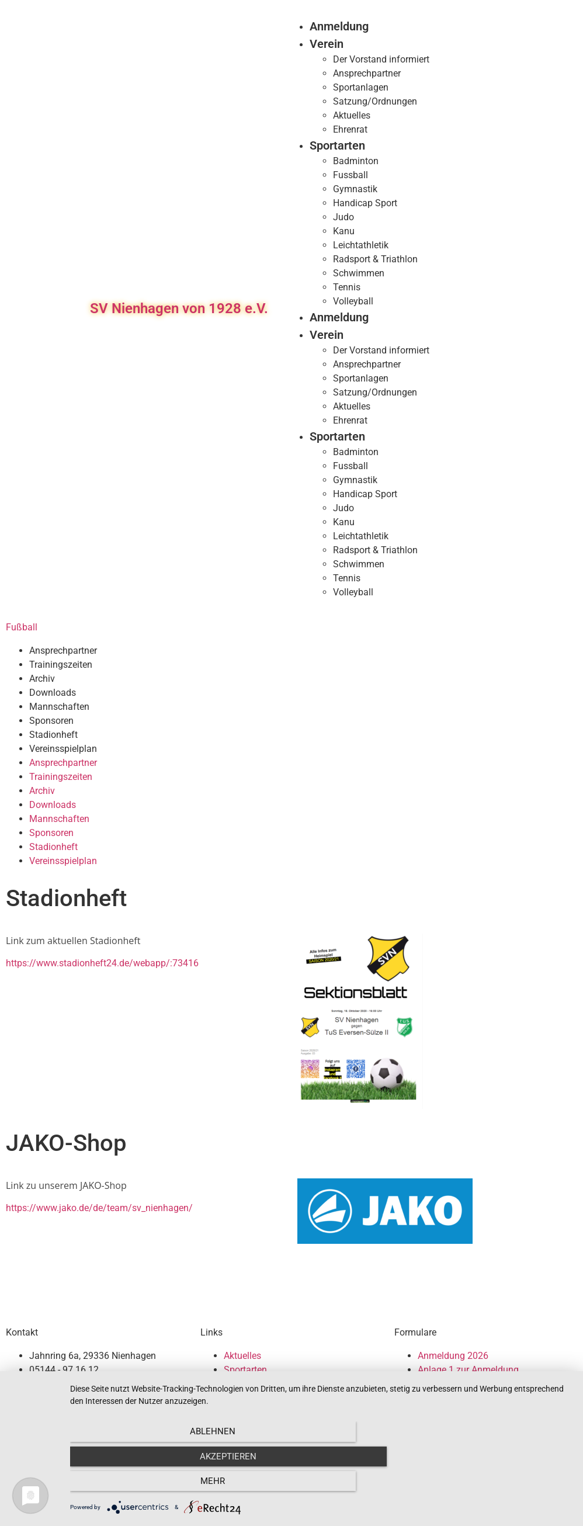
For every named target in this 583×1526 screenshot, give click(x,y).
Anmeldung (339, 26)
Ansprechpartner (367, 73)
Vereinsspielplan (63, 748)
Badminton (356, 161)
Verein (326, 44)
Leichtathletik (360, 245)
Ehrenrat (350, 129)
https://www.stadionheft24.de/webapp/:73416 (102, 963)
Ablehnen (145, 1485)
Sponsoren (51, 720)
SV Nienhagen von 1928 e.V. (179, 308)
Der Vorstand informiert (381, 59)
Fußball (21, 627)
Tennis (346, 287)
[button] (560, 308)
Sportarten (337, 145)
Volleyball (353, 301)
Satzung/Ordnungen (375, 101)
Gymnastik (355, 189)
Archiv (42, 678)
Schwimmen (358, 273)
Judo (343, 217)
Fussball (350, 175)
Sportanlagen (360, 87)
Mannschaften (59, 706)
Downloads (52, 692)
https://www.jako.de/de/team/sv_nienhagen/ (99, 1207)
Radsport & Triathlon (375, 259)
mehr (496, 1485)
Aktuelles (351, 115)
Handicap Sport (365, 203)
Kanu (344, 231)
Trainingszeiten (60, 664)
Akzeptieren (320, 1485)
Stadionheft (53, 734)
